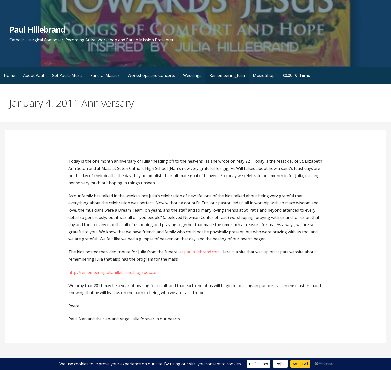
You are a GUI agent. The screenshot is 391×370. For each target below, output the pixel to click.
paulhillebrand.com (202, 252)
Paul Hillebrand (37, 29)
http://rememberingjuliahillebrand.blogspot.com (113, 272)
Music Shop (264, 75)
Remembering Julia (227, 75)
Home (9, 75)
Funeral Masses (105, 75)
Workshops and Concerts (151, 75)
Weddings (192, 75)
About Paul (33, 75)
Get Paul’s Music (67, 75)
